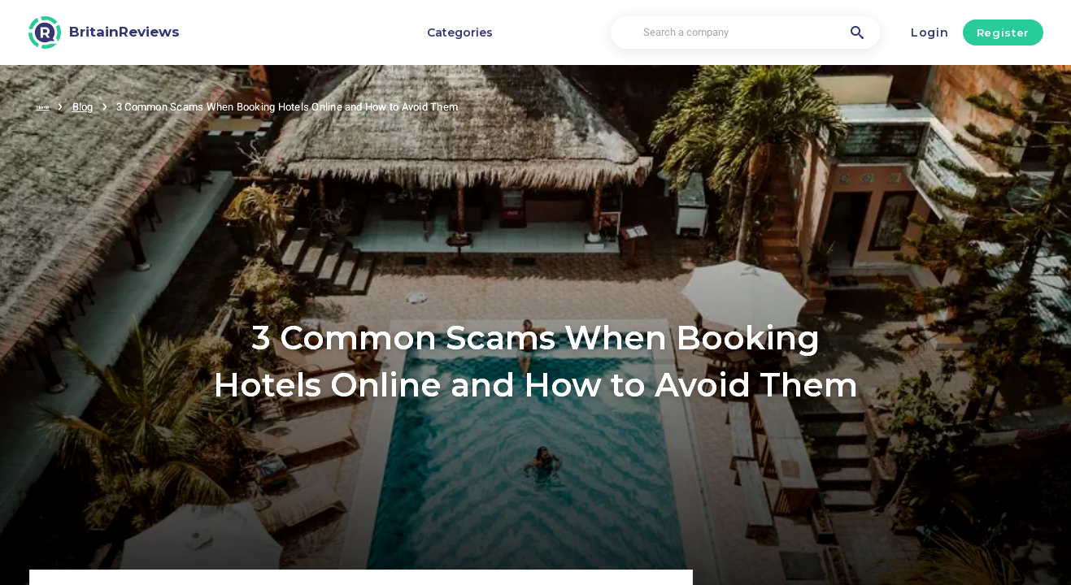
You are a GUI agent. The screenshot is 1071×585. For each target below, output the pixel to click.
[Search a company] (745, 33)
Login (930, 32)
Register (1003, 32)
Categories (460, 32)
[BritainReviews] (104, 32)
